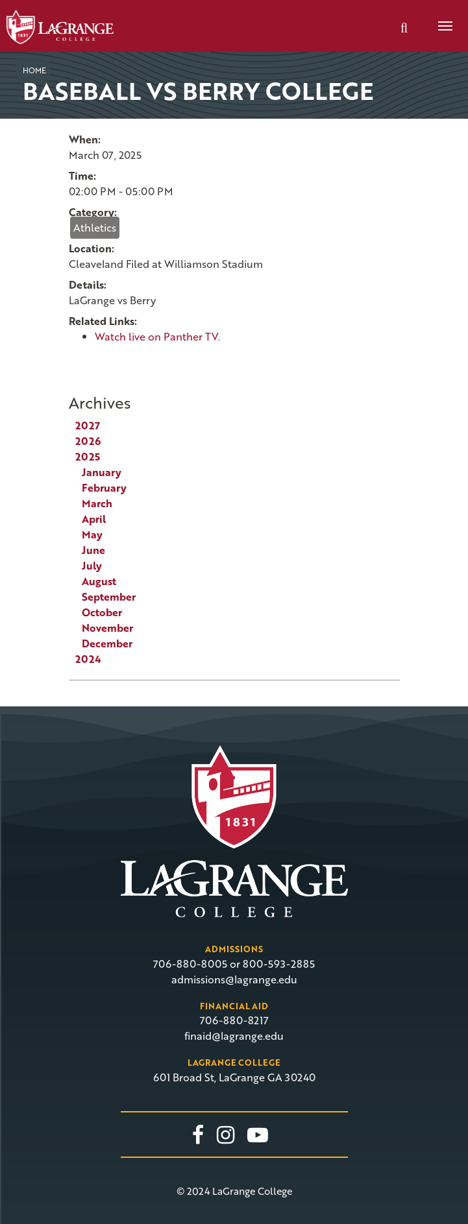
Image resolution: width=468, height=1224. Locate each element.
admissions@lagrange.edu (234, 979)
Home (34, 70)
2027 (87, 425)
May (92, 534)
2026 (88, 441)
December (107, 643)
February (104, 488)
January (101, 472)
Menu (440, 19)
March (97, 503)
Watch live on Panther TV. (157, 336)
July (92, 565)
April (94, 519)
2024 (88, 659)
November (107, 628)
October (102, 612)
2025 (87, 456)
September (109, 597)
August (99, 581)
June (93, 550)
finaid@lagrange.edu (234, 1036)
